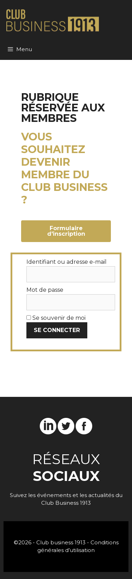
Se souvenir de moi (56, 318)
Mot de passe (44, 290)
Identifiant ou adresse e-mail (66, 262)
